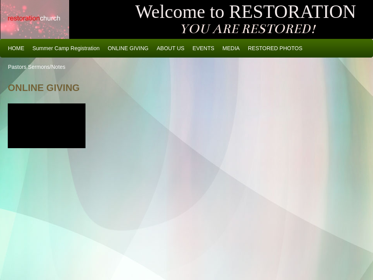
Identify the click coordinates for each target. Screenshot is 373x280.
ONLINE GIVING (128, 48)
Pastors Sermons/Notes (37, 67)
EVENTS (203, 48)
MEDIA (231, 48)
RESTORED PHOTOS (275, 48)
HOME (16, 48)
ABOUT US (170, 48)
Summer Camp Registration (66, 48)
